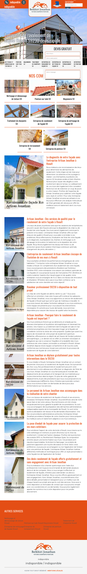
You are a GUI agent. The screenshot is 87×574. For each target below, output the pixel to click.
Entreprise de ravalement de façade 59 (46, 64)
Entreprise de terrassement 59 (66, 64)
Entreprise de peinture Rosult (52, 528)
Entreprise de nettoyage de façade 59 (56, 64)
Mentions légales (55, 571)
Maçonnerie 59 (27, 63)
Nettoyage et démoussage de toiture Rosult (13, 520)
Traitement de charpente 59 (36, 64)
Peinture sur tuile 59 (19, 64)
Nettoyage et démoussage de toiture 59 (9, 64)
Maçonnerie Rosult (51, 523)
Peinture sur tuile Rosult (33, 523)
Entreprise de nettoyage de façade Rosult (14, 528)
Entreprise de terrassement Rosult (32, 528)
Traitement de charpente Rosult (70, 522)
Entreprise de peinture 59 (77, 64)
